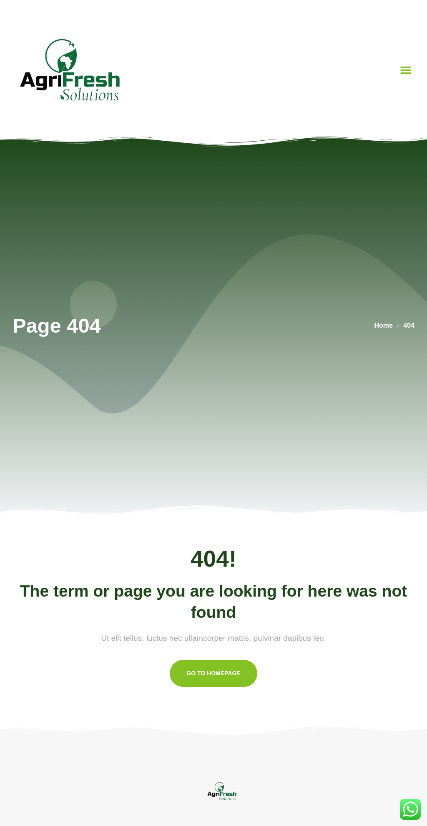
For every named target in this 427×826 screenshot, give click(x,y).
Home (383, 325)
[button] (405, 70)
